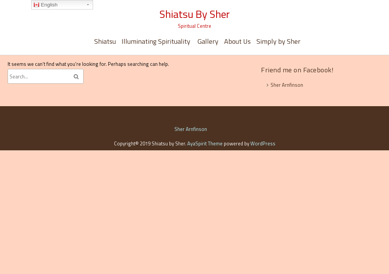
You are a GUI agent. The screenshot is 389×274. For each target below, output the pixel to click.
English (45, 5)
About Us (237, 41)
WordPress (262, 143)
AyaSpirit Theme (205, 143)
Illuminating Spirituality (157, 41)
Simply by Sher (278, 41)
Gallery (208, 41)
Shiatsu (105, 41)
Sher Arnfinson (286, 85)
